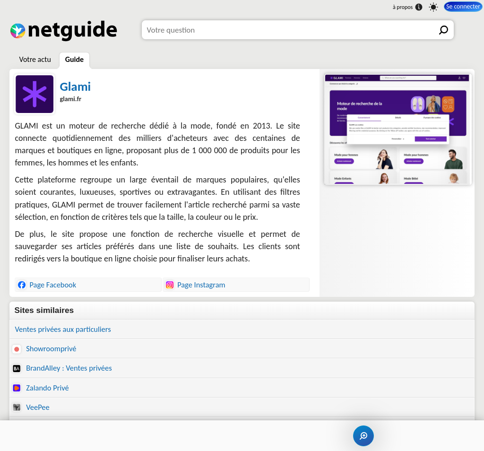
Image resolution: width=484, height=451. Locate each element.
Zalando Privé (41, 389)
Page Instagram (195, 284)
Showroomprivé (45, 349)
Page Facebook (46, 284)
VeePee (31, 409)
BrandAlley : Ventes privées (64, 369)
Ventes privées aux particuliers (65, 329)
